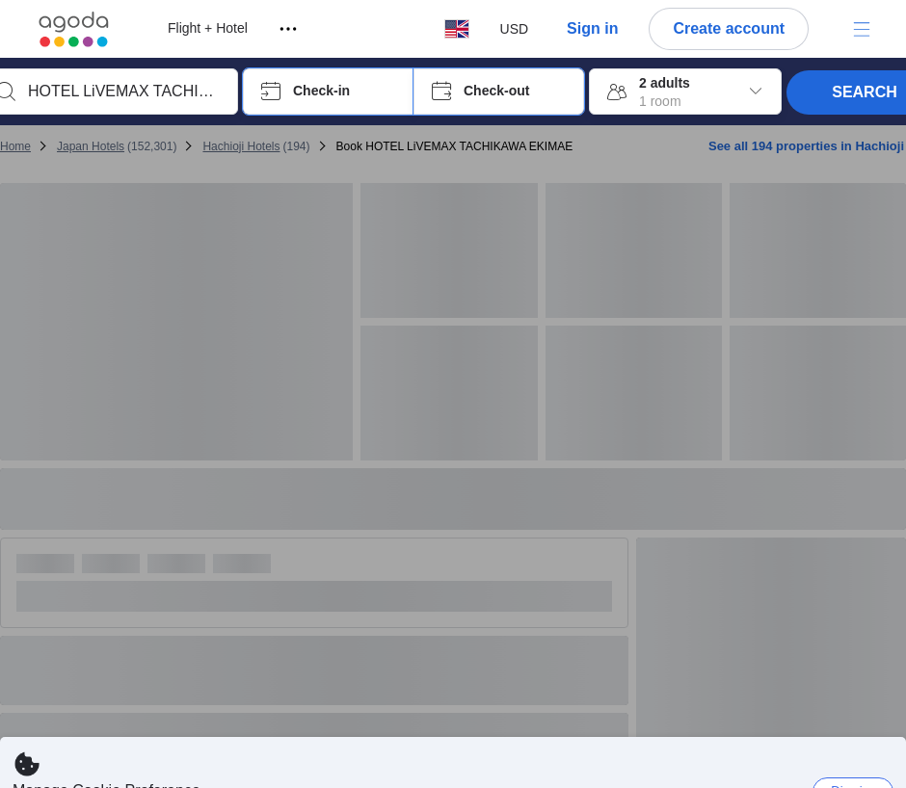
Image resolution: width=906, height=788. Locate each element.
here (378, 767)
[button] (328, 91)
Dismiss (853, 732)
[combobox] (123, 91)
